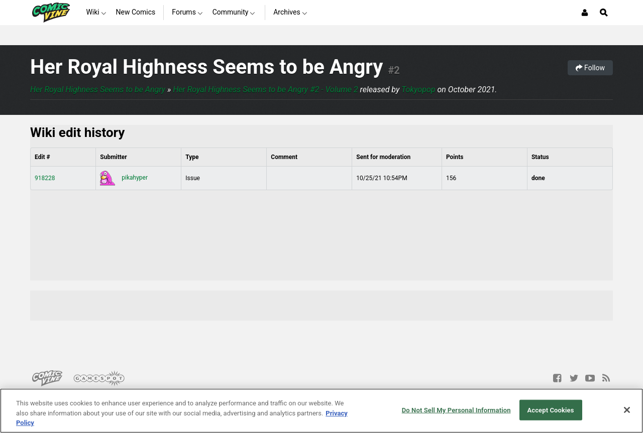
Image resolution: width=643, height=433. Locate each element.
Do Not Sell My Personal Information (456, 409)
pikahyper (124, 177)
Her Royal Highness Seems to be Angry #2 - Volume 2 (265, 89)
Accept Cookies (550, 409)
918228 (45, 178)
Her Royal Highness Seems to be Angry (206, 67)
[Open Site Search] (604, 12)
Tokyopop (418, 89)
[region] (321, 410)
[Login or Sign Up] (585, 12)
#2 (393, 70)
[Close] (627, 410)
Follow (590, 68)
